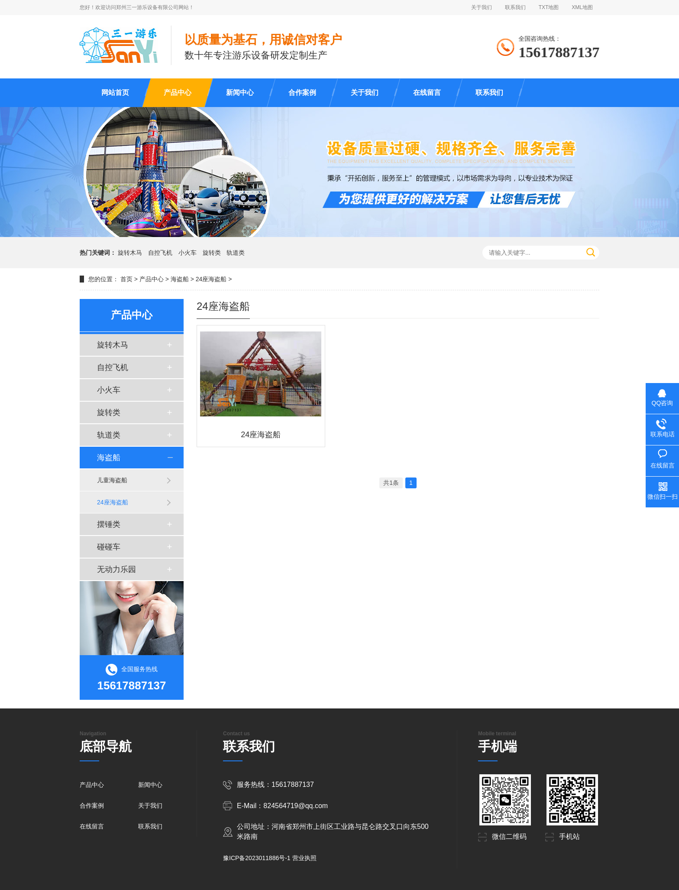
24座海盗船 (211, 279)
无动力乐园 (116, 569)
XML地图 (582, 7)
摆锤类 (108, 524)
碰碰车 (108, 546)
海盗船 (180, 279)
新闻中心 (240, 92)
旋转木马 (130, 252)
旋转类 (212, 252)
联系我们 (515, 7)
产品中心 (177, 92)
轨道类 (235, 252)
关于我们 (481, 7)
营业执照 (304, 857)
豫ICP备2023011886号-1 (257, 857)
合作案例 (302, 92)
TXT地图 (549, 7)
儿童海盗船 (112, 480)
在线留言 (427, 92)
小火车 (187, 252)
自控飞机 (160, 252)
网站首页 (115, 92)
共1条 (391, 482)
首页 (126, 279)
